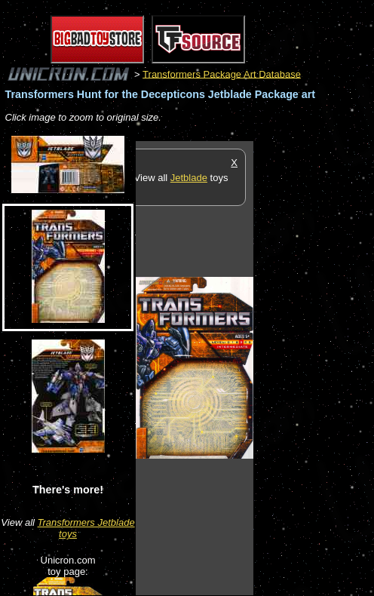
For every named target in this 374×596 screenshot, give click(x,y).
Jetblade (188, 177)
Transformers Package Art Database (222, 73)
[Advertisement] (313, 367)
